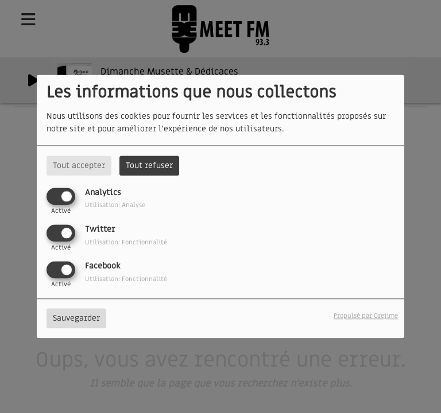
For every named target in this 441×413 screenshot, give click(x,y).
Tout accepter (79, 165)
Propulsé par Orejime (366, 316)
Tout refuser (149, 165)
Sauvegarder (76, 318)
